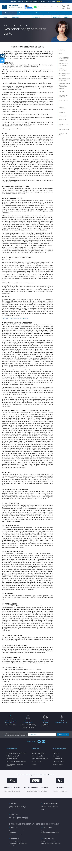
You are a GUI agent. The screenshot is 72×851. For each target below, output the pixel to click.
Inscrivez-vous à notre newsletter (15, 734)
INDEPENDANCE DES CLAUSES (64, 125)
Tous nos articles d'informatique (16, 753)
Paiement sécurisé (37, 756)
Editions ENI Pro (48, 828)
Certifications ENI (48, 839)
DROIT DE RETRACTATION (62, 69)
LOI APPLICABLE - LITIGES (63, 133)
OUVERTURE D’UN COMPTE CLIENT (63, 64)
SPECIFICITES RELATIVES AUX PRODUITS (64, 74)
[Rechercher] (58, 7)
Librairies (55, 753)
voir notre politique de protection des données (16, 735)
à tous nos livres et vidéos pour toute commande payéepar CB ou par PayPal (28, 724)
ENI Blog (13, 803)
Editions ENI (12, 7)
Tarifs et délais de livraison (40, 759)
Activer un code (36, 761)
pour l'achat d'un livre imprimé (11, 723)
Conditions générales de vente (16, 761)
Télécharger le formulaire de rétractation (15, 318)
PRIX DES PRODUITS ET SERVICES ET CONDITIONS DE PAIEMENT (64, 86)
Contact (34, 764)
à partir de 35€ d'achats (45, 723)
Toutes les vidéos (58, 761)
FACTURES (61, 91)
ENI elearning (15, 839)
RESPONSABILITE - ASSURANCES (63, 96)
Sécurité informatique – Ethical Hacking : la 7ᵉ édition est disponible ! (36, 1)
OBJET (60, 53)
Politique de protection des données (14, 765)
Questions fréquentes (38, 753)
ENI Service (14, 828)
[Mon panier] (63, 7)
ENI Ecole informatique (50, 803)
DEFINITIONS (62, 50)
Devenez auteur (58, 764)
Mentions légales (11, 759)
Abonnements (57, 759)
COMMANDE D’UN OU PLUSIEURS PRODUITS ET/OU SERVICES (64, 58)
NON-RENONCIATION (64, 129)
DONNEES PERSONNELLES (62, 108)
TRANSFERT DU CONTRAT (62, 120)
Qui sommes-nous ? (12, 756)
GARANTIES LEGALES (64, 104)
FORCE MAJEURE (63, 116)
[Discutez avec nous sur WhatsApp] (35, 7)
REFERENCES (62, 112)
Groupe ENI (14, 814)
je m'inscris (63, 734)
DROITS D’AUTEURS (63, 100)
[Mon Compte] (68, 7)
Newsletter (56, 756)
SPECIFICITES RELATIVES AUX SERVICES (64, 79)
